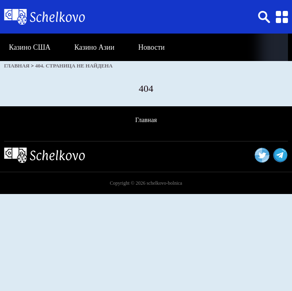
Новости (151, 47)
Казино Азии (94, 47)
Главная (146, 119)
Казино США (30, 47)
